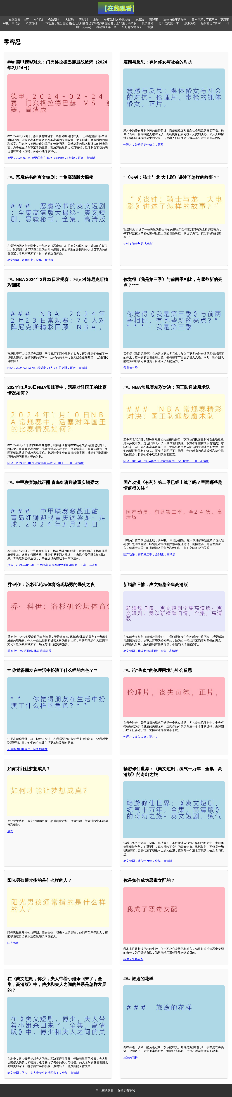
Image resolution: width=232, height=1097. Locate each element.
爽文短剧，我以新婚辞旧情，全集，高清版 (150, 650)
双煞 (150, 27)
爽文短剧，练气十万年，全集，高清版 (147, 860)
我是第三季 (130, 367)
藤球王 (153, 19)
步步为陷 (190, 23)
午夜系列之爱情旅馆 (117, 19)
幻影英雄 (31, 23)
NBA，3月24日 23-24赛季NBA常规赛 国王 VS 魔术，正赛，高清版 (166, 461)
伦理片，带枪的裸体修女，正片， (144, 144)
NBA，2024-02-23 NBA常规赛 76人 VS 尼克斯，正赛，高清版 (47, 367)
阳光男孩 (13, 942)
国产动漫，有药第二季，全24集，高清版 (149, 554)
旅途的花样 (130, 1057)
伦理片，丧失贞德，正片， (140, 736)
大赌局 (69, 19)
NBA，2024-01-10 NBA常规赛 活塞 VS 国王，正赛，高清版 (45, 463)
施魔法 (139, 19)
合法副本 (54, 19)
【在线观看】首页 (17, 19)
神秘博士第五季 (106, 27)
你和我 (38, 19)
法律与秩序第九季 (174, 19)
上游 (96, 19)
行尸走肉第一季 (169, 23)
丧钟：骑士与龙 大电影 (138, 243)
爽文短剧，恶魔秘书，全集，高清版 (30, 259)
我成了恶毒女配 (133, 959)
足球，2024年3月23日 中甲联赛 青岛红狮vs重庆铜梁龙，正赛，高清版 (52, 565)
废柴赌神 (147, 23)
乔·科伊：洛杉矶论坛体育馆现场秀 (29, 650)
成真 (10, 831)
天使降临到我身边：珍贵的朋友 (27, 749)
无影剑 (83, 19)
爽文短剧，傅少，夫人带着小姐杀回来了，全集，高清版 (43, 1072)
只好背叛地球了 (132, 27)
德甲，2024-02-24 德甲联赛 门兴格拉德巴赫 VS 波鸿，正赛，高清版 (51, 157)
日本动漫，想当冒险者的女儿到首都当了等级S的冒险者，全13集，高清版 (89, 23)
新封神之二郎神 (211, 23)
